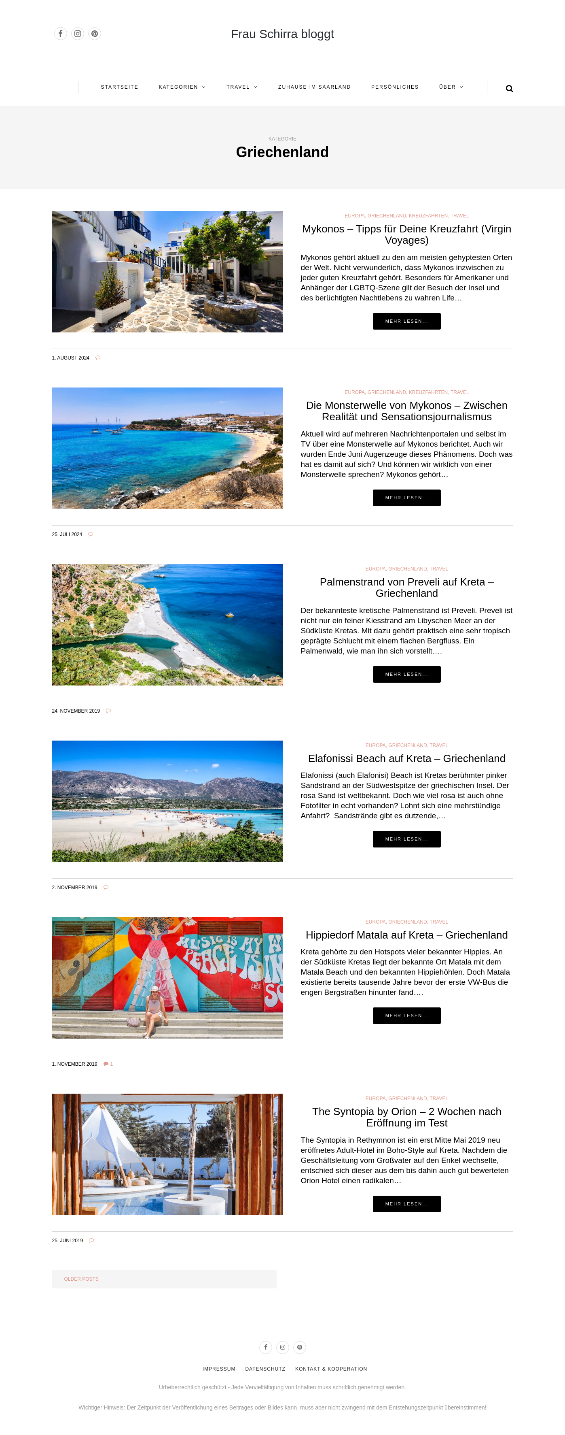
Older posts (81, 1279)
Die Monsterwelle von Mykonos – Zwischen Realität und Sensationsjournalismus (407, 411)
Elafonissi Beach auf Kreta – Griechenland (407, 758)
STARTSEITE (120, 87)
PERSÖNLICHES (395, 87)
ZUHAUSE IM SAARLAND (314, 87)
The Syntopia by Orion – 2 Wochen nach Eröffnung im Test (407, 1117)
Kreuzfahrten (428, 215)
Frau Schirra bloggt (282, 33)
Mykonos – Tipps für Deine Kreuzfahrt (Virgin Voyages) (407, 235)
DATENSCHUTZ (265, 1369)
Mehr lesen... (407, 321)
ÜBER (447, 87)
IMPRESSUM (219, 1369)
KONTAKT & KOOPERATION (331, 1369)
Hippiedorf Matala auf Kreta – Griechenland (407, 935)
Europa (355, 215)
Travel (238, 87)
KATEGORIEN (178, 87)
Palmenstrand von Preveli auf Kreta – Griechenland (407, 588)
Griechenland (387, 215)
